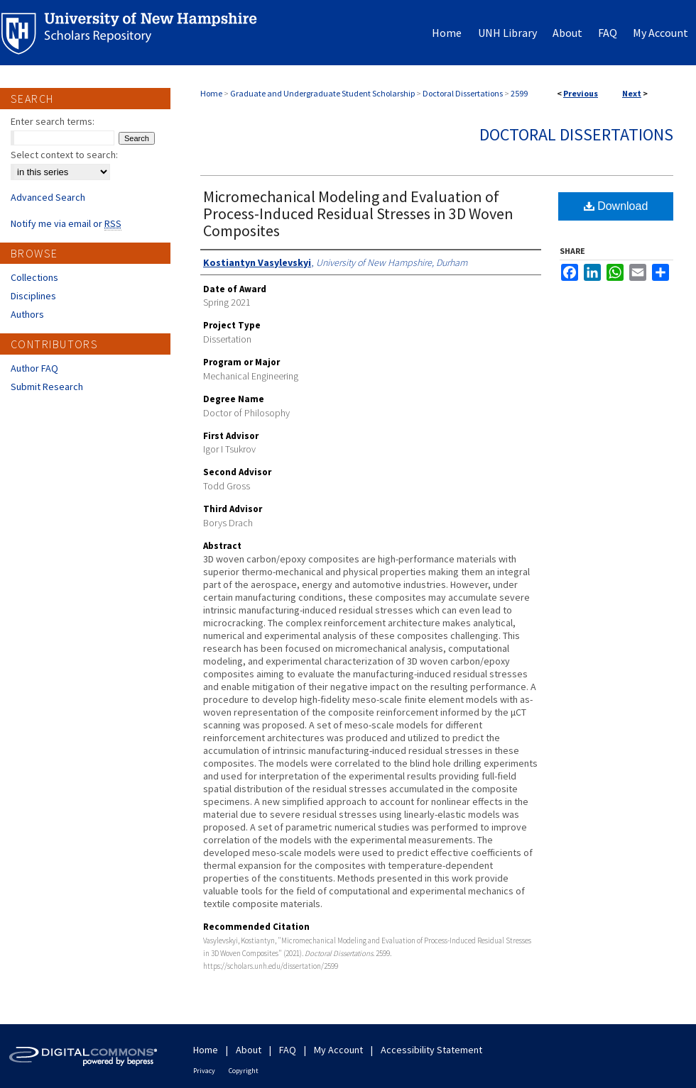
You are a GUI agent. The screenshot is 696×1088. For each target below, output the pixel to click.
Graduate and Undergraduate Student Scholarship (322, 93)
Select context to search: (64, 154)
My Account (338, 1049)
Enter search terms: (52, 121)
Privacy (204, 1070)
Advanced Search (48, 197)
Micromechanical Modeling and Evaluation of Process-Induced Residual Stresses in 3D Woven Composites (358, 213)
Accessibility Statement (431, 1049)
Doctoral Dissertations (463, 93)
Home (211, 93)
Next (631, 93)
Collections (34, 277)
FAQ (287, 1049)
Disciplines (33, 295)
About (248, 1049)
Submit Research (47, 386)
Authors (27, 314)
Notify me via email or (66, 223)
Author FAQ (34, 368)
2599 (519, 93)
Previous (580, 93)
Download (616, 206)
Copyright (244, 1070)
